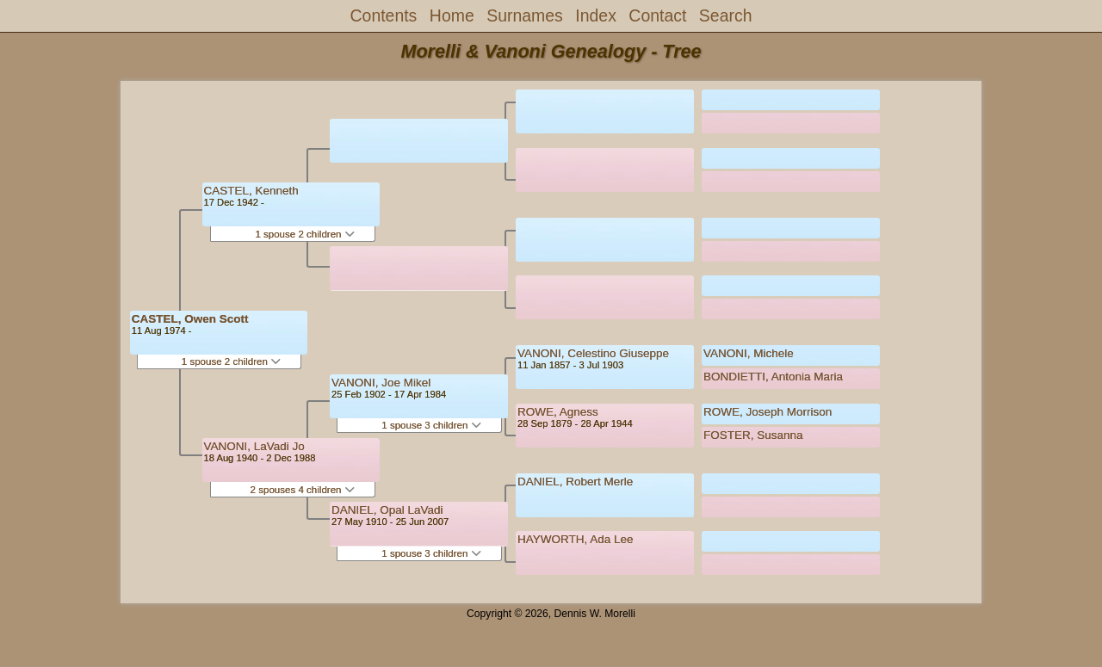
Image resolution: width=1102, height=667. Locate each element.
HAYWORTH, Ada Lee (575, 539)
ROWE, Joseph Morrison (767, 411)
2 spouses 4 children (303, 490)
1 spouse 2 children (231, 361)
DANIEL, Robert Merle (575, 481)
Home (452, 15)
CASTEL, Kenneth (251, 190)
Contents (384, 15)
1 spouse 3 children (430, 425)
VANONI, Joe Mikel (380, 382)
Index (595, 15)
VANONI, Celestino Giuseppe (593, 353)
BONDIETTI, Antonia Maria (773, 376)
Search (725, 15)
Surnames (524, 15)
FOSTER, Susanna (753, 435)
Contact (657, 15)
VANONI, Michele (748, 353)
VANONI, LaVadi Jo (254, 446)
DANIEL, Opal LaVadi (387, 509)
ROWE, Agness (557, 411)
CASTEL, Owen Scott (190, 318)
